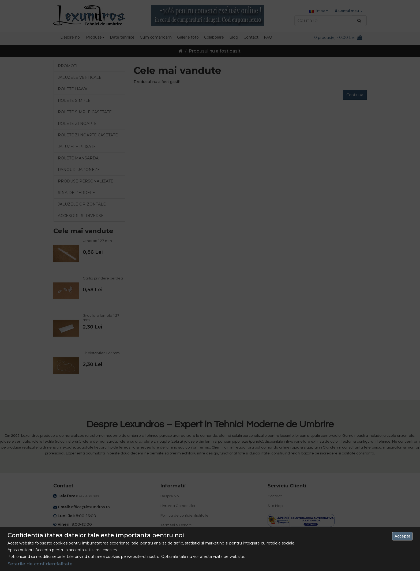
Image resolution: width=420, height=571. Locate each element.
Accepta (402, 536)
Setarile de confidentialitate (40, 563)
